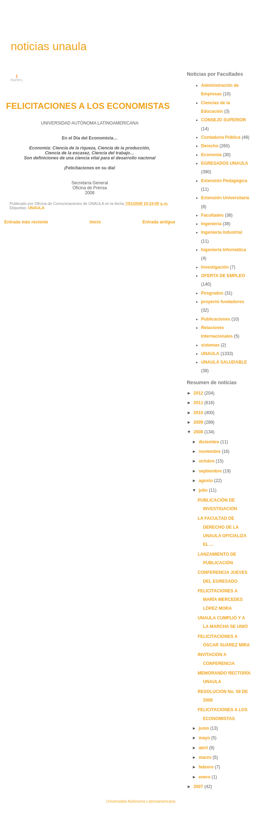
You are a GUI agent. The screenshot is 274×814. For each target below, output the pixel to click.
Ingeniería (211, 223)
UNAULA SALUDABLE (224, 362)
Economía (211, 154)
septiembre (211, 471)
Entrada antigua (158, 222)
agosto (206, 480)
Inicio (95, 222)
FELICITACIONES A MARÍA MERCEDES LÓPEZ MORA (220, 599)
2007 (199, 786)
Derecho (209, 145)
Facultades (212, 215)
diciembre (209, 441)
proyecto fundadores (222, 301)
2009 (199, 422)
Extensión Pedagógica (224, 180)
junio (204, 728)
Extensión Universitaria (225, 197)
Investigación (215, 267)
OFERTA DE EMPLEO (223, 275)
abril (204, 747)
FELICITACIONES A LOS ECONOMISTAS (88, 106)
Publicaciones (215, 319)
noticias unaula (48, 46)
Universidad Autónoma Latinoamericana (140, 801)
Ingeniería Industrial (221, 232)
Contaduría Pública (221, 137)
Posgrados (212, 293)
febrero (207, 767)
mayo (205, 737)
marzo (205, 757)
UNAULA (36, 208)
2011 (199, 402)
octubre (207, 461)
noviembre (210, 451)
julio (204, 490)
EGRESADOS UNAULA (224, 163)
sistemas (210, 345)
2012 (199, 393)
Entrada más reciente (26, 222)
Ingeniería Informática (223, 249)
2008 (199, 431)
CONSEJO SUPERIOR (223, 119)
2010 (199, 412)
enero (205, 777)
